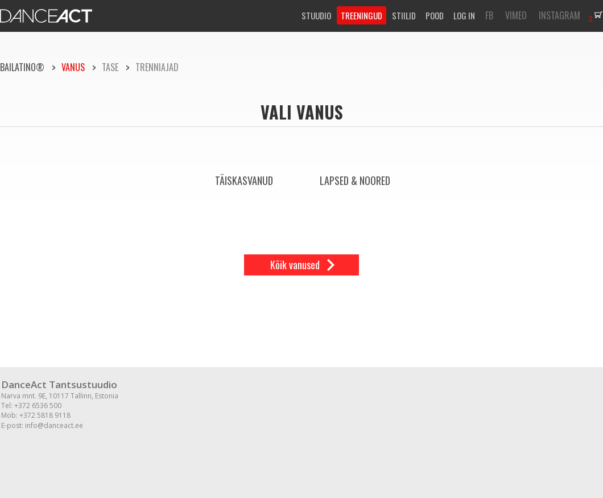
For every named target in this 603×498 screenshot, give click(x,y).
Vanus (73, 67)
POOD (435, 15)
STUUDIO (316, 15)
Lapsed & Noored (355, 180)
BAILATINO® (22, 67)
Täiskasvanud (244, 180)
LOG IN (464, 15)
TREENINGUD (361, 15)
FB (489, 15)
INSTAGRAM (559, 15)
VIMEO (516, 15)
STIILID (404, 15)
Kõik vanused (295, 264)
